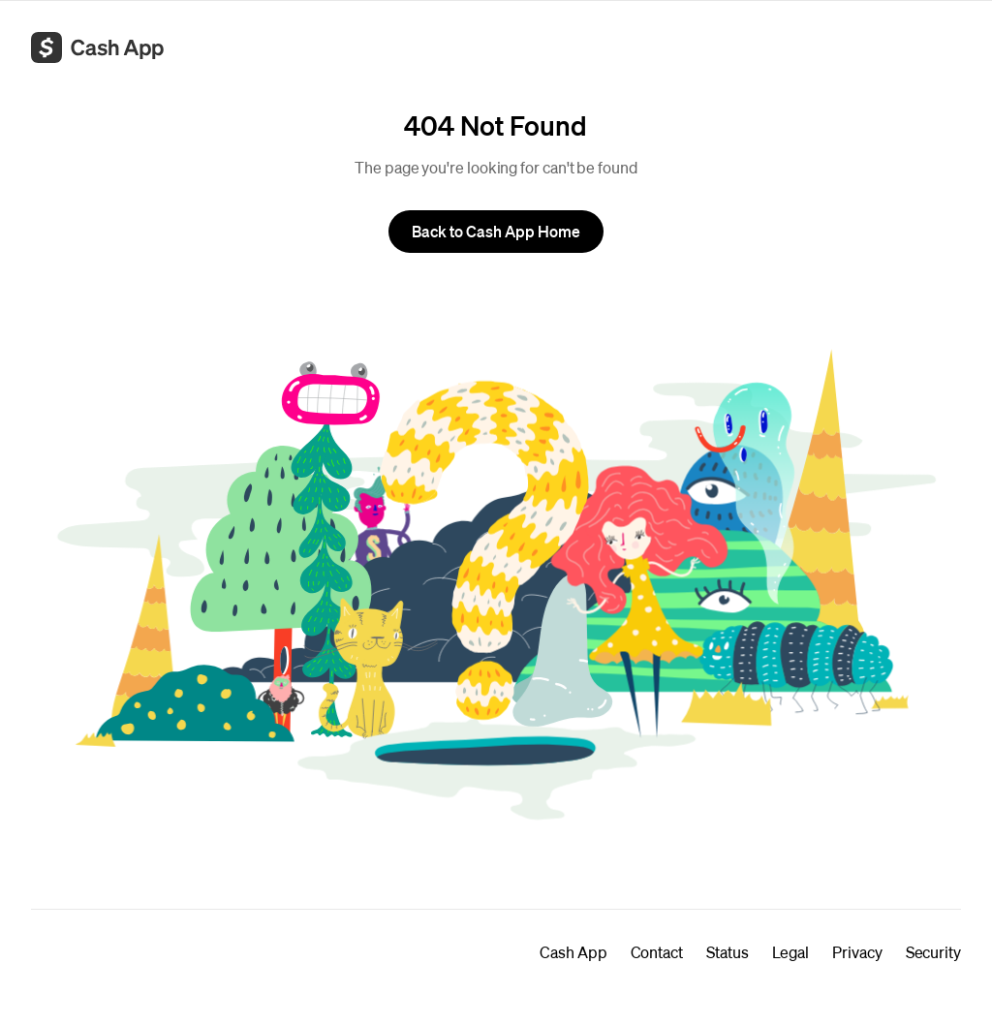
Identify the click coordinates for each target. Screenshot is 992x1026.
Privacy (857, 952)
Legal (791, 952)
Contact (657, 952)
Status (727, 952)
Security (933, 952)
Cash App (573, 952)
